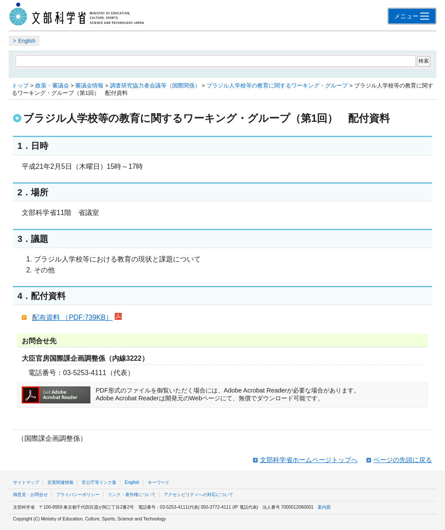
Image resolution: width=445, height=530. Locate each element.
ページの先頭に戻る (402, 459)
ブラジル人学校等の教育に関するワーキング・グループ (277, 85)
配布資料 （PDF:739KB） (77, 317)
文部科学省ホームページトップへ (309, 459)
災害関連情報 (60, 482)
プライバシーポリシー (78, 494)
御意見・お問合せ (30, 494)
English (26, 41)
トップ (20, 85)
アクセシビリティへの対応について (198, 494)
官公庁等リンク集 (99, 482)
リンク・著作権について (132, 494)
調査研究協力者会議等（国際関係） (155, 85)
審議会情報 (89, 85)
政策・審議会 (52, 85)
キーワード (158, 482)
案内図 (324, 507)
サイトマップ (26, 482)
